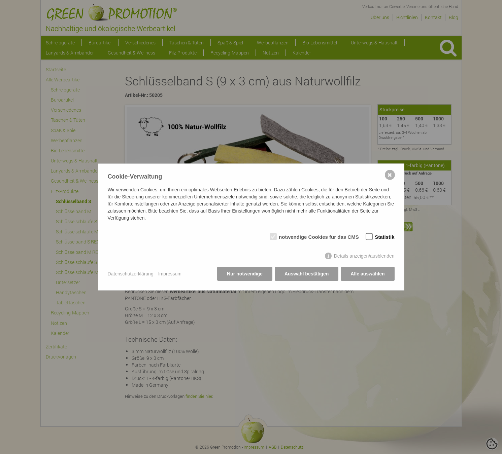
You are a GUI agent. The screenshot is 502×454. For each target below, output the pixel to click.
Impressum (169, 273)
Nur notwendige (245, 273)
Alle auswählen (367, 273)
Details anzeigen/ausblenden (364, 256)
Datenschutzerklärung (131, 273)
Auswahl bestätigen (307, 273)
